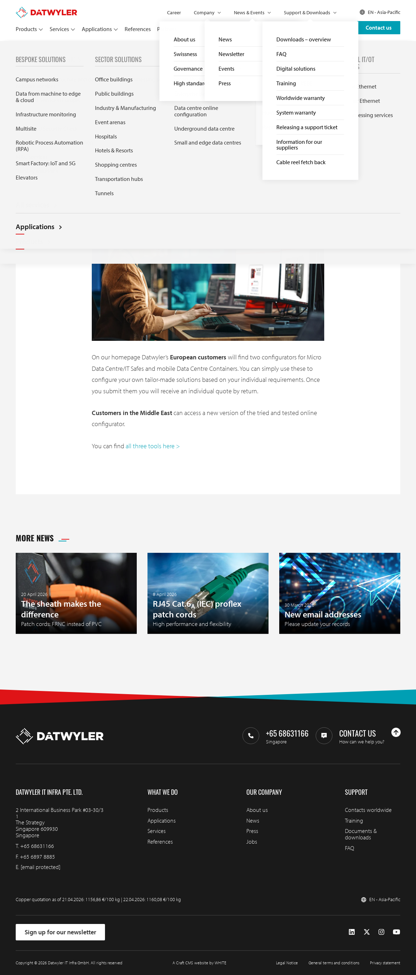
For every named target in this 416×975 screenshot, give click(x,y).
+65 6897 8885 (37, 856)
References (138, 28)
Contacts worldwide (368, 809)
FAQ (349, 848)
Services (59, 28)
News (35, 49)
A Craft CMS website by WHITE (199, 962)
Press (252, 830)
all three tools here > (153, 445)
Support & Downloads (307, 12)
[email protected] (40, 866)
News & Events (249, 12)
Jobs (251, 841)
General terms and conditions (334, 962)
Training (354, 820)
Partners (167, 28)
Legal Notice (287, 962)
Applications (97, 28)
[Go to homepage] (46, 10)
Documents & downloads (361, 834)
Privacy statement (385, 962)
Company (204, 12)
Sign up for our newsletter (60, 932)
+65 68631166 (37, 845)
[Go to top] (396, 732)
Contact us (379, 27)
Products (26, 28)
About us (257, 809)
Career (174, 12)
